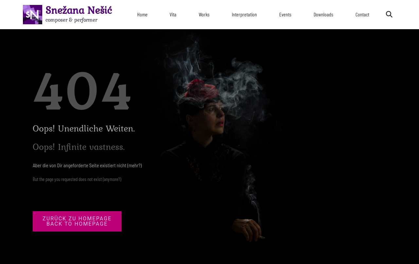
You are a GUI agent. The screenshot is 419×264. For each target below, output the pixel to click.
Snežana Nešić (79, 10)
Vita (173, 14)
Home (142, 14)
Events (285, 14)
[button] (389, 14)
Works (204, 14)
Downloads (323, 14)
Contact (362, 14)
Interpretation (244, 14)
